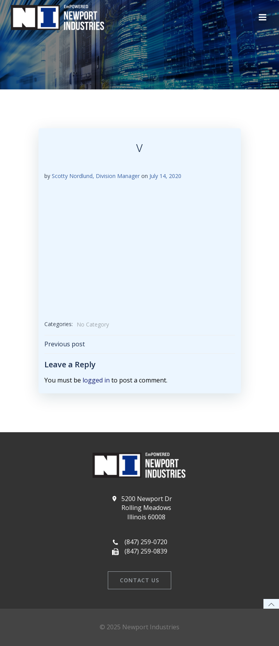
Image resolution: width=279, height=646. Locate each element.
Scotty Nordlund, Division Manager (96, 176)
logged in (96, 380)
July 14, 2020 (165, 176)
